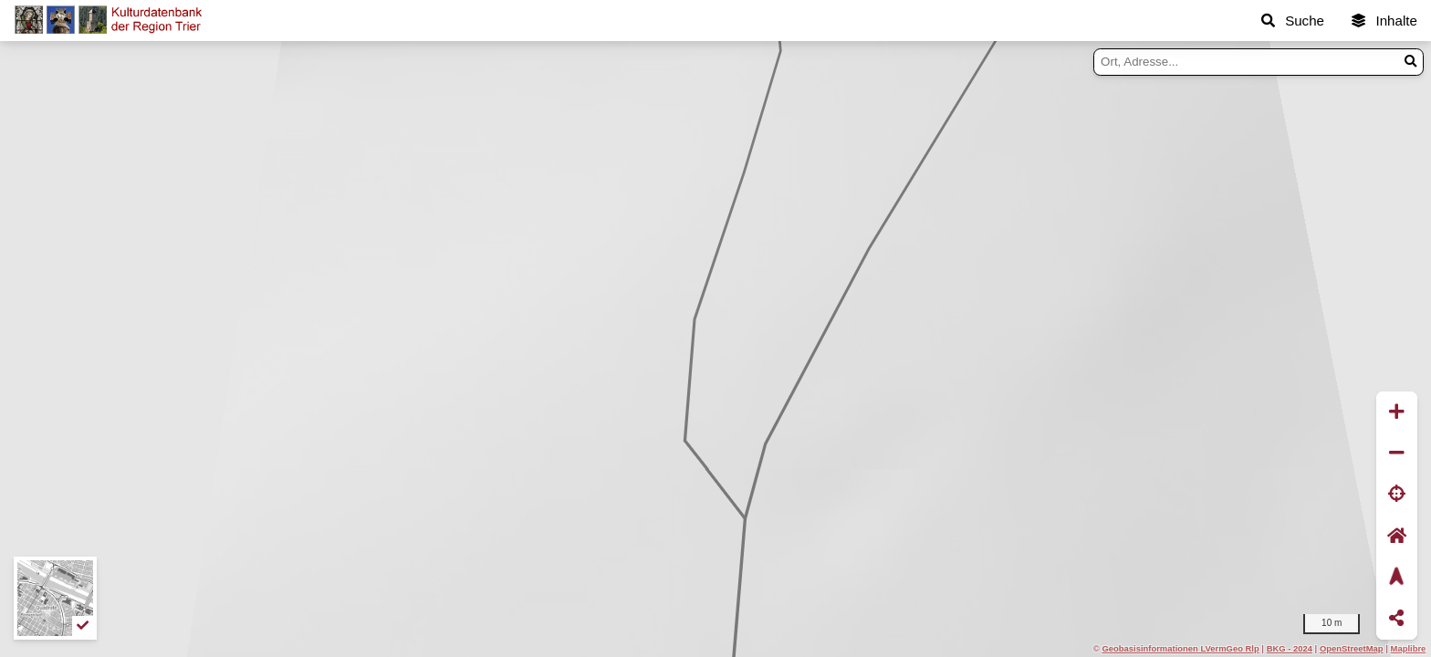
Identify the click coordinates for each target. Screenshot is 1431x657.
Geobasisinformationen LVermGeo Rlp (1180, 648)
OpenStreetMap (1352, 648)
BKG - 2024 (1289, 648)
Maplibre (1408, 648)
